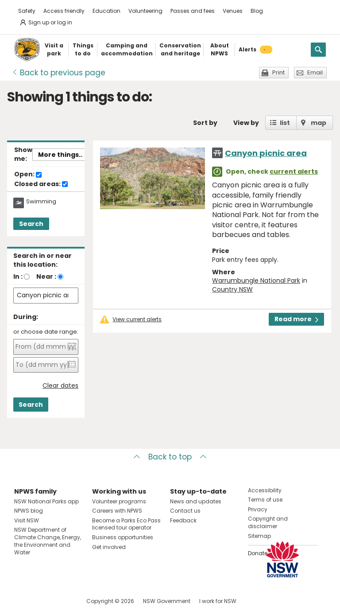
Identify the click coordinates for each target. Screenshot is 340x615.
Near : (46, 276)
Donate (257, 553)
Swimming (41, 202)
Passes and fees (192, 11)
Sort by (205, 122)
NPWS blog (28, 510)
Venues (233, 11)
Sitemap (259, 536)
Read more (296, 319)
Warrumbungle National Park (256, 280)
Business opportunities (122, 537)
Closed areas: (41, 184)
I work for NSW (217, 601)
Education (106, 11)
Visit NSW (26, 520)
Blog (257, 11)
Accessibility (265, 490)
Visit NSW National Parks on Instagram (41, 601)
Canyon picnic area (266, 153)
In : (18, 276)
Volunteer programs (119, 501)
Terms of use (265, 499)
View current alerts (137, 319)
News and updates (195, 501)
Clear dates (60, 385)
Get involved (109, 547)
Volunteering (145, 11)
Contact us (185, 510)
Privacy (257, 509)
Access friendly (64, 11)
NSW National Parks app (46, 501)
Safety (26, 11)
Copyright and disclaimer (268, 522)
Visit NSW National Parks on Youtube (60, 601)
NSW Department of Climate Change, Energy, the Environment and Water (47, 541)
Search (31, 223)
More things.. (60, 154)
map (318, 122)
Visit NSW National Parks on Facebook (22, 601)
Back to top (170, 457)
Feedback (183, 520)
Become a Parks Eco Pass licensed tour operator (126, 524)
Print (278, 72)
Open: (28, 175)
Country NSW (232, 289)
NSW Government (166, 601)
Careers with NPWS (117, 510)
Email (315, 72)
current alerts (294, 171)
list (285, 122)
